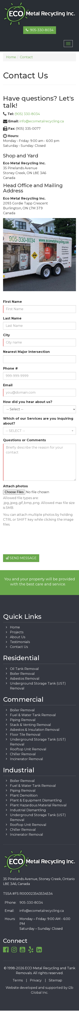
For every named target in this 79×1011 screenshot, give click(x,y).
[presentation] (34, 543)
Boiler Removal (22, 674)
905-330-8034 (39, 30)
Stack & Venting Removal (30, 725)
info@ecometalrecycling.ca (41, 121)
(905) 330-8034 (27, 114)
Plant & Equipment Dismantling (36, 800)
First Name (12, 302)
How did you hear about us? (27, 402)
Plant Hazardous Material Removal (38, 805)
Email (8, 385)
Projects (16, 632)
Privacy (36, 980)
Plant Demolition (24, 795)
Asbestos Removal (24, 679)
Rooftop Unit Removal (28, 749)
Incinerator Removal (26, 759)
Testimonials (20, 642)
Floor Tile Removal (25, 735)
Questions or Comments (24, 440)
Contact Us (19, 647)
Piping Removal (23, 720)
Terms (18, 980)
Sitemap (55, 980)
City (6, 335)
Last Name (12, 318)
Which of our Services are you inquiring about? (38, 421)
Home (15, 627)
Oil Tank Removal (24, 669)
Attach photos (15, 486)
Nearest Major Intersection (26, 352)
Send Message (21, 558)
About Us (17, 637)
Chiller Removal (23, 754)
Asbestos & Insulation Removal (35, 730)
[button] (39, 431)
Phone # (10, 368)
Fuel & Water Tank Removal (33, 715)
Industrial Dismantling (28, 810)
